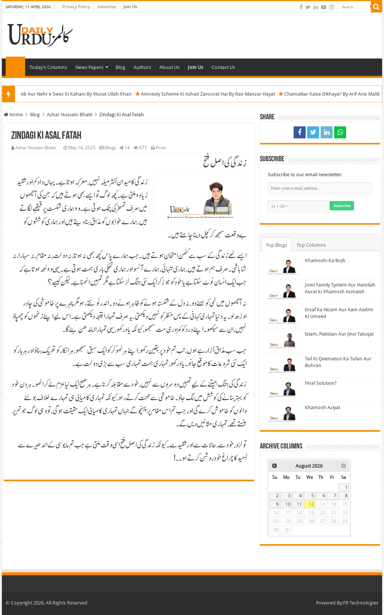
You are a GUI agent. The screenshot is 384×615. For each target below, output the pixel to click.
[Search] (376, 6)
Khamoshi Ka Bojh (325, 260)
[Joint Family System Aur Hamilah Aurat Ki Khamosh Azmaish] (282, 291)
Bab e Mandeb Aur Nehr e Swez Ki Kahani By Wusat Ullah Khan (72, 94)
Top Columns (311, 245)
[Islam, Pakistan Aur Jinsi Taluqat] (282, 340)
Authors (142, 67)
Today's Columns (48, 67)
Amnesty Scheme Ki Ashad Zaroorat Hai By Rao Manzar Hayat (218, 94)
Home (15, 66)
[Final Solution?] (282, 389)
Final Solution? (321, 383)
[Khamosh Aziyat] (282, 414)
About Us (169, 67)
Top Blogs (276, 245)
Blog (120, 67)
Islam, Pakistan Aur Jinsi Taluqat (339, 334)
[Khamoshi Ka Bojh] (282, 267)
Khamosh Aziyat (322, 407)
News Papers (89, 67)
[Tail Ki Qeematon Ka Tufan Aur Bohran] (282, 365)
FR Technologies (360, 603)
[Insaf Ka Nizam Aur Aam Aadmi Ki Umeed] (282, 316)
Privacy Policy (76, 6)
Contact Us (223, 67)
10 (288, 504)
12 (311, 504)
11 (299, 504)
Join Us (130, 6)
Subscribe (341, 206)
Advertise (107, 6)
